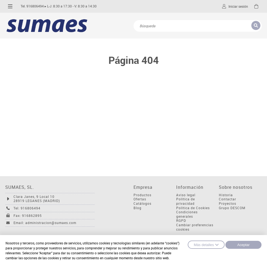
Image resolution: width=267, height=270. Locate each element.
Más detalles (206, 244)
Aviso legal (185, 195)
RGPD (181, 221)
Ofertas (140, 199)
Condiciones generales (187, 214)
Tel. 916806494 (32, 6)
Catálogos (142, 203)
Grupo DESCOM (232, 208)
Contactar (227, 199)
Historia (226, 195)
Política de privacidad (185, 201)
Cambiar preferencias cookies (194, 227)
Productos (142, 195)
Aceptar (243, 245)
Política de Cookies (193, 208)
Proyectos (227, 203)
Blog (137, 208)
